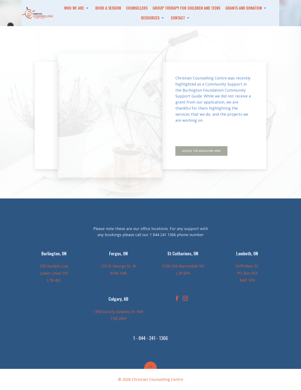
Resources (153, 17)
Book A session (108, 8)
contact (181, 17)
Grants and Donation (246, 8)
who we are (77, 8)
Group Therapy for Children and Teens (186, 8)
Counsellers (137, 8)
